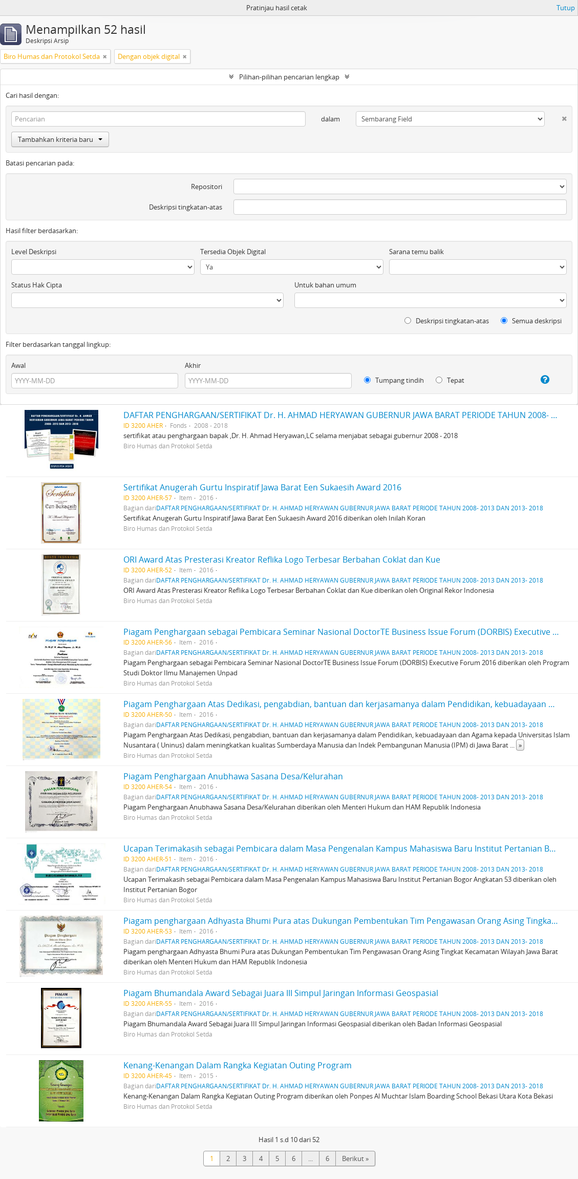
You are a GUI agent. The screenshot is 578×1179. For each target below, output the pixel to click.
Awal (18, 365)
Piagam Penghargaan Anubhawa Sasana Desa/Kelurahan (233, 776)
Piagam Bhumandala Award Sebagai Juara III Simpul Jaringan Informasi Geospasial (280, 993)
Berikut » (355, 1158)
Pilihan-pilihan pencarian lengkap (289, 76)
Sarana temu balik (416, 251)
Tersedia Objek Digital (233, 251)
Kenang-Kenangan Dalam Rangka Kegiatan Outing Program (237, 1065)
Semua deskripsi (531, 320)
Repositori (206, 186)
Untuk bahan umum (325, 284)
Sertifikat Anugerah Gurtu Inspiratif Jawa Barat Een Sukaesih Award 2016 (262, 487)
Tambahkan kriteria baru (60, 139)
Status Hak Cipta (36, 284)
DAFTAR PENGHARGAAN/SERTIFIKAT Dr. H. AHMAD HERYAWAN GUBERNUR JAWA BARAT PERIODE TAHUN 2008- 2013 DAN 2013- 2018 (349, 508)
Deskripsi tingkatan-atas (185, 207)
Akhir (193, 365)
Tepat (450, 380)
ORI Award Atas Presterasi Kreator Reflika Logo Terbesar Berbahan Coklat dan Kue (281, 559)
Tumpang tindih (394, 380)
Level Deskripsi (33, 251)
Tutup (565, 7)
